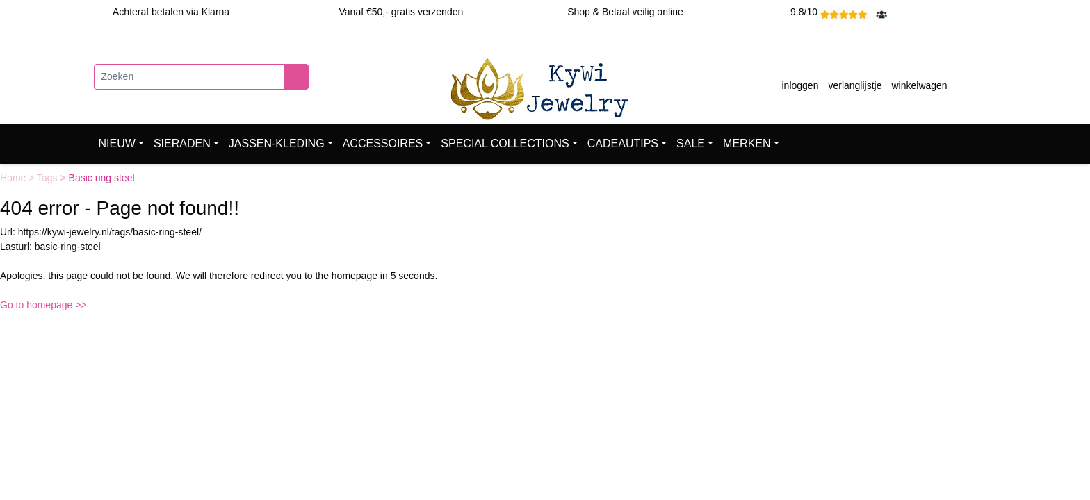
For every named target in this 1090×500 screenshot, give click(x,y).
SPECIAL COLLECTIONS (505, 143)
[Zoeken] (189, 77)
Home (14, 177)
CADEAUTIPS (622, 143)
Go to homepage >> (43, 304)
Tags (48, 177)
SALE (690, 143)
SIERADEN (182, 143)
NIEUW (117, 143)
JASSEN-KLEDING (277, 143)
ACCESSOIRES (383, 143)
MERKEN (746, 143)
